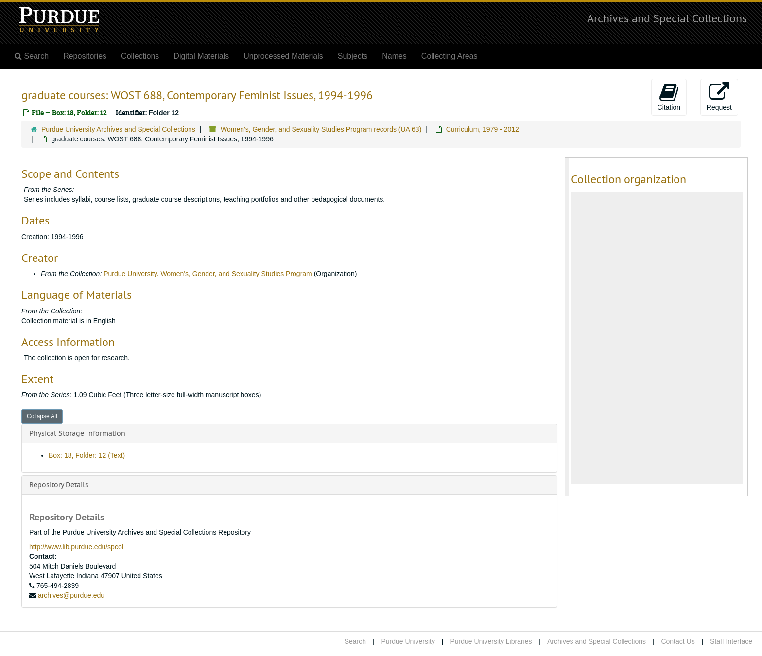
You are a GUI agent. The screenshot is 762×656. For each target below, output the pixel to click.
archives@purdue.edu (71, 595)
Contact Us (677, 641)
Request (719, 96)
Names (394, 56)
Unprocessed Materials (283, 56)
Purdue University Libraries (491, 641)
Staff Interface (731, 641)
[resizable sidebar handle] (567, 327)
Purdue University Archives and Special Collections (118, 129)
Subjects (352, 56)
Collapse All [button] (42, 416)
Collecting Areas (449, 56)
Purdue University (408, 641)
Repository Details (58, 484)
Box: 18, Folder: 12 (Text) (87, 455)
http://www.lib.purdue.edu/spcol (76, 547)
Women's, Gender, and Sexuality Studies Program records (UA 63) (321, 129)
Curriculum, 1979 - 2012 (482, 129)
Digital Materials (201, 56)
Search (355, 641)
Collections (140, 56)
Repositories (84, 56)
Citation (669, 96)
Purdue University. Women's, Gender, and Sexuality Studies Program (208, 273)
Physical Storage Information (77, 433)
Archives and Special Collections (667, 18)
